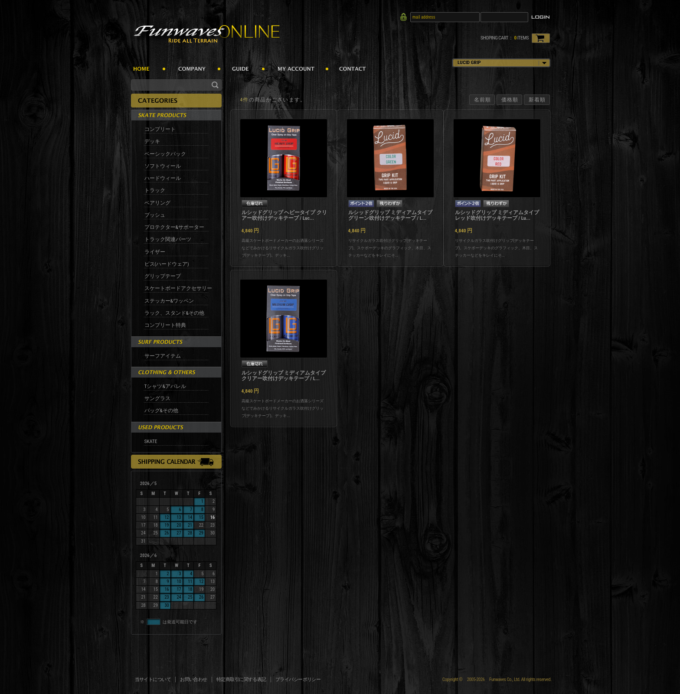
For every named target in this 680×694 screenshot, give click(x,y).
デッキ (152, 141)
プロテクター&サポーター (174, 227)
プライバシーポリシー (298, 679)
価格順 (509, 100)
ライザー (154, 252)
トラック (154, 190)
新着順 (537, 100)
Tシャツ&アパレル (165, 386)
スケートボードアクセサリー (178, 288)
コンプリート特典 (165, 325)
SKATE (150, 441)
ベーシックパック (165, 154)
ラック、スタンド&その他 (174, 313)
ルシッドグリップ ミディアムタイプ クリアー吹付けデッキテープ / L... (284, 376)
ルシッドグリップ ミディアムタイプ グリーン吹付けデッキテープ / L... (390, 215)
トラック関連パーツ (167, 239)
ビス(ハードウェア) (166, 264)
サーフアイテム (162, 356)
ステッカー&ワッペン (169, 301)
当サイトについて (153, 679)
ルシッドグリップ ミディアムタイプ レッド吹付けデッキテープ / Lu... (497, 215)
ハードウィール (162, 178)
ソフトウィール (162, 166)
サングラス (157, 398)
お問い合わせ (193, 679)
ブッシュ (154, 215)
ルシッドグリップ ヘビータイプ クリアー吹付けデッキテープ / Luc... (284, 215)
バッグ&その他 (161, 410)
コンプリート (160, 129)
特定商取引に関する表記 (241, 679)
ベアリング (157, 203)
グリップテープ (162, 276)
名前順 (482, 100)
